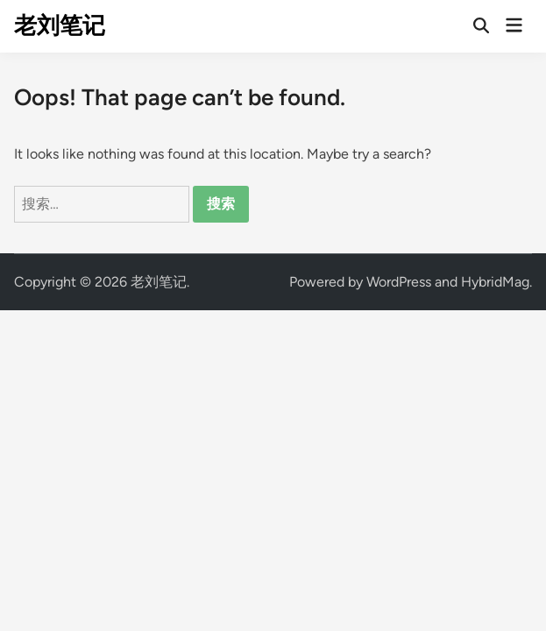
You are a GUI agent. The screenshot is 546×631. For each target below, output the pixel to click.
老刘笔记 (59, 25)
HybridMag (495, 281)
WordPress (398, 281)
